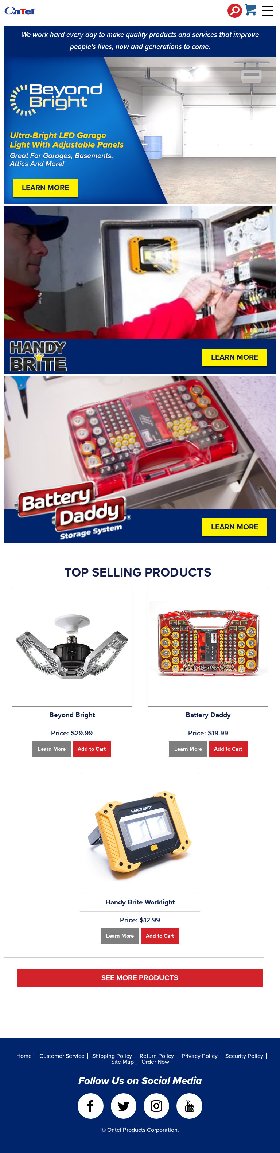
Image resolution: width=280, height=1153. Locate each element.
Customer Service (62, 1056)
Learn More (45, 187)
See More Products (139, 978)
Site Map (122, 1062)
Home (24, 1056)
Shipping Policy (112, 1056)
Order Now (155, 1062)
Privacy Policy (200, 1056)
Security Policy (244, 1056)
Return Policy (157, 1056)
